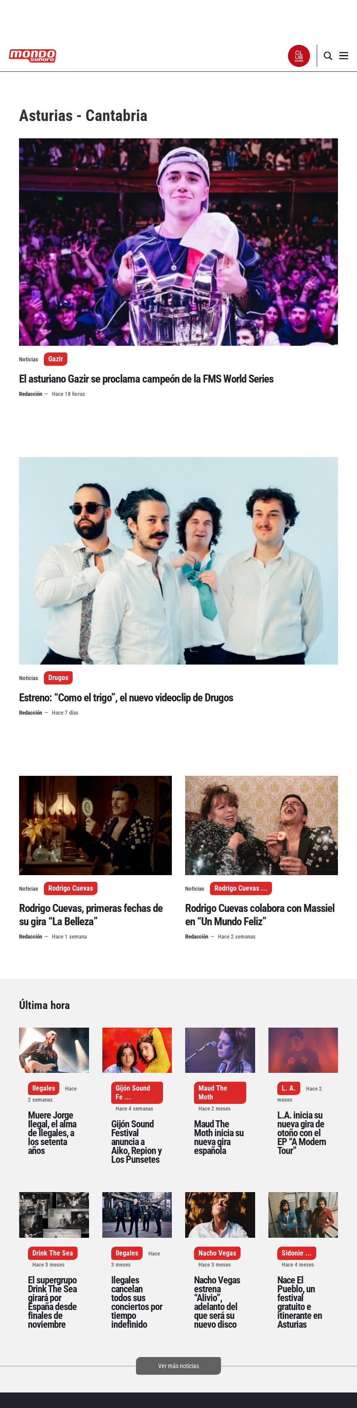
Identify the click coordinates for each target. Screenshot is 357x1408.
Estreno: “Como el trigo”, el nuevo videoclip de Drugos (126, 697)
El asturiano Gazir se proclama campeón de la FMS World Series (146, 378)
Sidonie (292, 1253)
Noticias (28, 359)
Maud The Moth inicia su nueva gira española (219, 1137)
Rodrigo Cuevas (70, 888)
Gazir (55, 359)
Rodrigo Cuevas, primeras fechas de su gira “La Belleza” (91, 915)
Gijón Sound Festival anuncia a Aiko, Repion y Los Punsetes (136, 1142)
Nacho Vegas (217, 1253)
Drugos (58, 677)
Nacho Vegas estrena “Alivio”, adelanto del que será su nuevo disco (217, 1302)
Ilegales (43, 1088)
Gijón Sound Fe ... (133, 1092)
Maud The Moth (212, 1092)
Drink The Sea (52, 1253)
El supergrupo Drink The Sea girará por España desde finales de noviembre (52, 1302)
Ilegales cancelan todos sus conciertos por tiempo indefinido (136, 1302)
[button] (299, 56)
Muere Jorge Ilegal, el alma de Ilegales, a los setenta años (52, 1133)
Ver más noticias (178, 1365)
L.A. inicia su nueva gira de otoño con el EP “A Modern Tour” (301, 1133)
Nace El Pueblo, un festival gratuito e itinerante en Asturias (299, 1302)
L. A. (289, 1088)
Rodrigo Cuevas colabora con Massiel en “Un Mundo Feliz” (259, 915)
